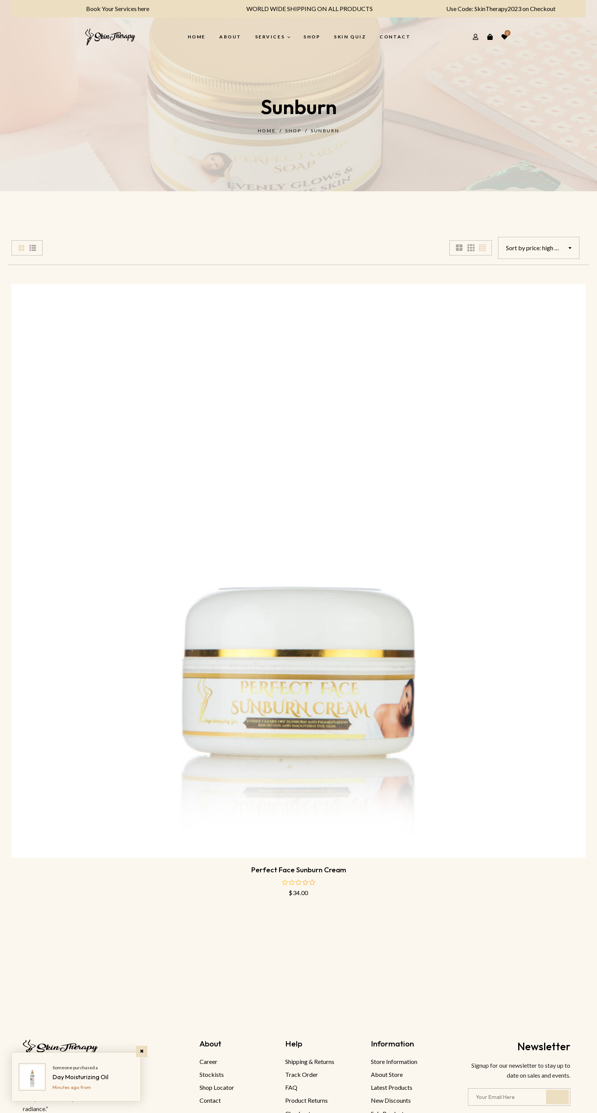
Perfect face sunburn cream (298, 869)
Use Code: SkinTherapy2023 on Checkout (496, 8)
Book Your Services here (112, 8)
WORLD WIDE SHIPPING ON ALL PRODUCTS (304, 8)
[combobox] (538, 248)
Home (267, 130)
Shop (293, 130)
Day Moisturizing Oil (81, 1077)
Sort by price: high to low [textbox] (538, 247)
